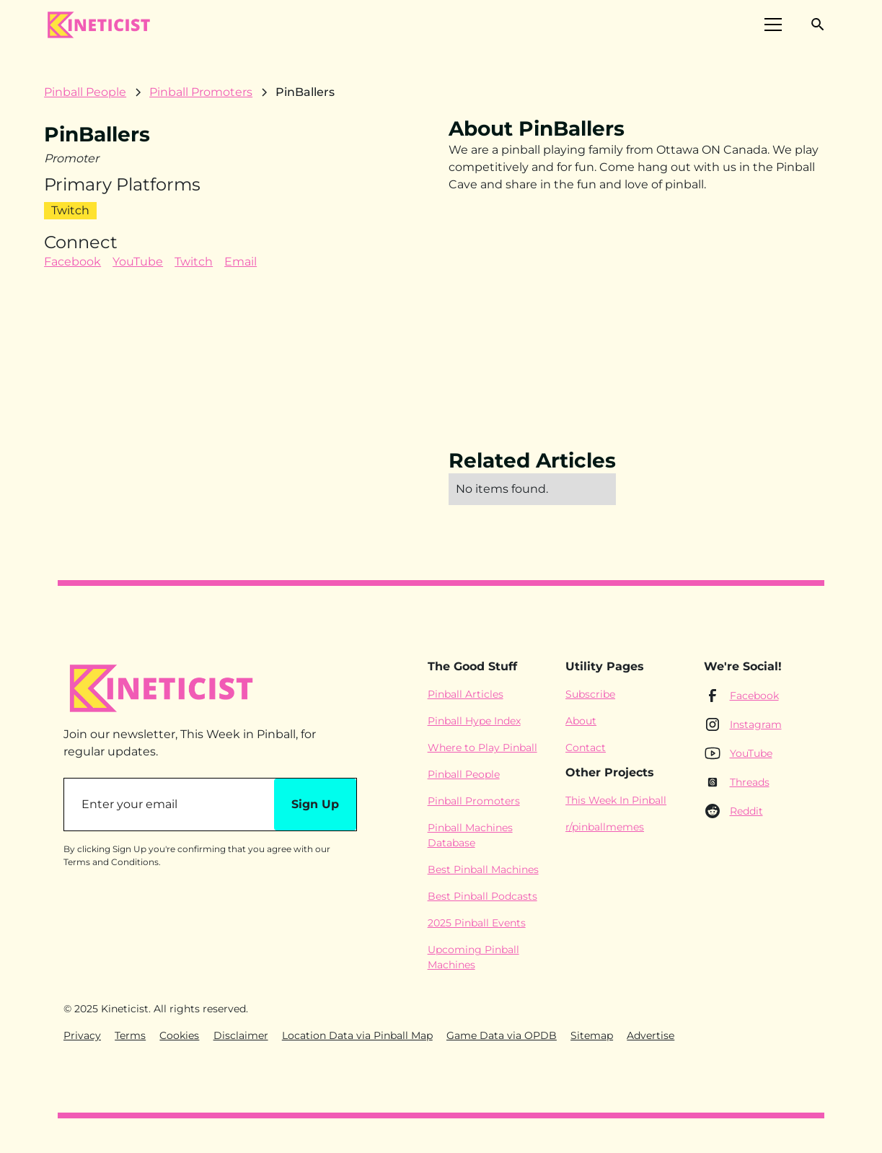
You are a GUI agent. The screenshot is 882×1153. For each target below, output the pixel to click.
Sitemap (591, 1035)
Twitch (194, 261)
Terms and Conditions (111, 861)
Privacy (82, 1035)
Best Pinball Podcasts (482, 896)
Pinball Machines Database (470, 835)
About (580, 720)
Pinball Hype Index (474, 720)
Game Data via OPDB (501, 1035)
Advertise (650, 1035)
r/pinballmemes (604, 826)
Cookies (179, 1035)
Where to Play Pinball (482, 747)
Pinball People (464, 774)
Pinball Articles (465, 694)
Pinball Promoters (474, 800)
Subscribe (590, 694)
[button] (773, 24)
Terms (130, 1035)
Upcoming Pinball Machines (473, 957)
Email (240, 261)
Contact (585, 747)
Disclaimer (240, 1035)
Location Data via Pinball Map (357, 1035)
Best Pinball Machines (483, 869)
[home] (98, 24)
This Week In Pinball (615, 800)
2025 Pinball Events (477, 922)
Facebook (72, 261)
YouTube (138, 261)
